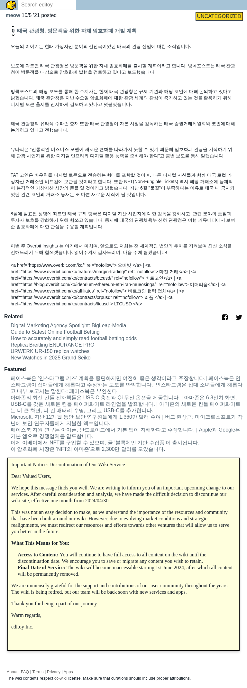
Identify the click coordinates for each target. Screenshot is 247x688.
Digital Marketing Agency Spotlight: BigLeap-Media (68, 325)
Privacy (53, 671)
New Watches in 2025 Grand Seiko (50, 357)
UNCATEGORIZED (219, 16)
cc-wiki (60, 678)
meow (13, 15)
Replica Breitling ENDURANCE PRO (53, 345)
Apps (68, 671)
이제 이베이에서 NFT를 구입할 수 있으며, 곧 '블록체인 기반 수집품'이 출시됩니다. (105, 442)
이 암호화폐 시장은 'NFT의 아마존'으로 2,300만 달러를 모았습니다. (88, 449)
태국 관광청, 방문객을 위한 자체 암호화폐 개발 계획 (77, 30)
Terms (38, 671)
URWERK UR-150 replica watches (50, 351)
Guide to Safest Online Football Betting (55, 332)
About (12, 671)
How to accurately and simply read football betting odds (74, 338)
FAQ (25, 671)
